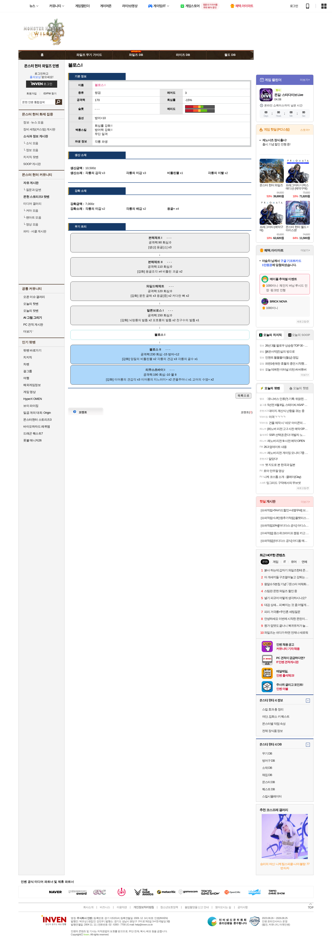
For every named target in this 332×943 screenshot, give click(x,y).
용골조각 (152, 271)
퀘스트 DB (268, 789)
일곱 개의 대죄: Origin (37, 412)
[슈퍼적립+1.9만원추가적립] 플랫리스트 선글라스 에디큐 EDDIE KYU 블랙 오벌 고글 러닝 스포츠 (285, 518)
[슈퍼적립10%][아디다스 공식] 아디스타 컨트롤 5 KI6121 (285, 525)
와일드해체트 (155, 286)
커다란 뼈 (178, 295)
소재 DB (267, 767)
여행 (26, 378)
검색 (58, 102)
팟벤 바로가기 (32, 350)
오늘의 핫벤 (31, 303)
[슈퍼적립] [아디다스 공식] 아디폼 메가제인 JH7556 (285, 540)
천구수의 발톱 (185, 320)
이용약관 (122, 907)
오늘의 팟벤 (31, 310)
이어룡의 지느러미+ (154, 379)
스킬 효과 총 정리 (272, 709)
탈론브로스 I (155, 310)
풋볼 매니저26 (32, 440)
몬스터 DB (268, 782)
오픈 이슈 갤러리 (34, 296)
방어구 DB (268, 760)
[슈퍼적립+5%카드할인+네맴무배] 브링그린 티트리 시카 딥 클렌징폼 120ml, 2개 (285, 510)
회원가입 (32, 93)
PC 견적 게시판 (33, 324)
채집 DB (267, 775)
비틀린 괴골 (170, 271)
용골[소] (162, 247)
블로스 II (155, 349)
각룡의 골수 (186, 359)
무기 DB (267, 753)
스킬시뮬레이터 (272, 796)
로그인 (294, 6)
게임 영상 (29, 391)
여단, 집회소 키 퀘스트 (275, 716)
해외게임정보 (32, 384)
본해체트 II (155, 262)
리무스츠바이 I (155, 369)
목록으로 (243, 395)
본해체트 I (155, 237)
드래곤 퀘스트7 (33, 433)
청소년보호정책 (169, 907)
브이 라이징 (31, 405)
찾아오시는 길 (223, 907)
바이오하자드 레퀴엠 (36, 426)
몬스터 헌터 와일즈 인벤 (41, 66)
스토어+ (305, 130)
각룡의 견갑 (165, 359)
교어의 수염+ (201, 379)
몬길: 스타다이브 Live (288, 95)
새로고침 (301, 321)
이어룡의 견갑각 (125, 379)
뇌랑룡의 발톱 (138, 320)
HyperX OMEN (32, 398)
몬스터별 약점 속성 (273, 723)
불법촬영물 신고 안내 (197, 907)
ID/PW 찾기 (50, 93)
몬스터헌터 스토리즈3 (37, 419)
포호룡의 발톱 (162, 320)
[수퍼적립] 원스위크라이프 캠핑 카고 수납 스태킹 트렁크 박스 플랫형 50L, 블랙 (285, 533)
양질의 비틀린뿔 (141, 359)
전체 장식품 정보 (272, 731)
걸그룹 (27, 371)
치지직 (27, 357)
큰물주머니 (179, 379)
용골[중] (162, 295)
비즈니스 (105, 907)
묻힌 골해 (145, 295)
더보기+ (305, 79)
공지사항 (242, 907)
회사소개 (88, 907)
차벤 (26, 364)
